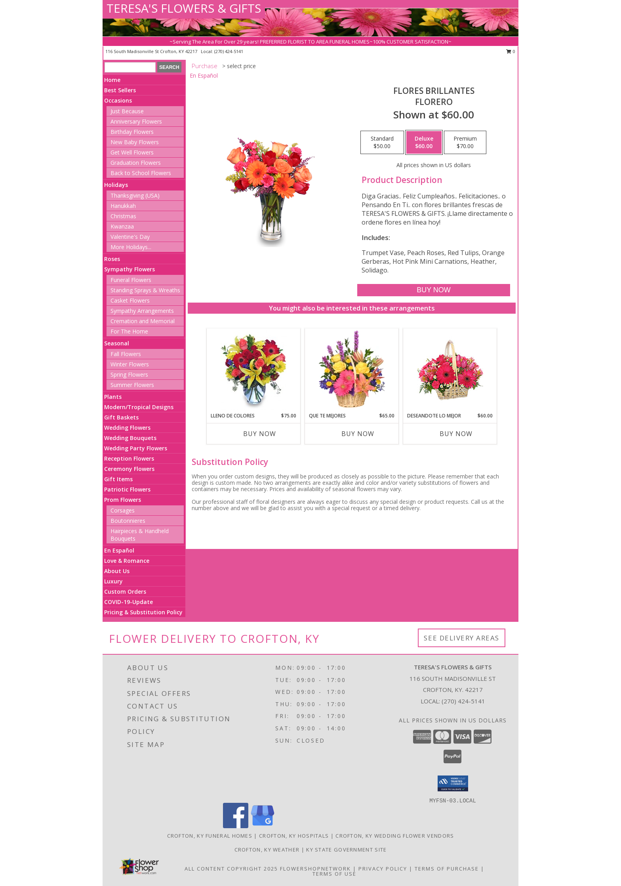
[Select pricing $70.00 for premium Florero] (465, 142)
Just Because (127, 111)
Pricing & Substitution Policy (143, 612)
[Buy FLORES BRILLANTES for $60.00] (433, 290)
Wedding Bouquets (130, 438)
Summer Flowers (132, 385)
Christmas (123, 216)
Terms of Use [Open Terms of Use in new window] (334, 873)
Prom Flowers (122, 499)
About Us (117, 571)
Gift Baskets (121, 417)
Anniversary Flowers (136, 121)
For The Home (129, 331)
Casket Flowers (130, 300)
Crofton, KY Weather (267, 849)
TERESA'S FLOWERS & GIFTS (184, 8)
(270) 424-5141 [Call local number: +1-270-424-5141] (228, 51)
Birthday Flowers (132, 131)
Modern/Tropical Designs (138, 407)
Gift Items (118, 479)
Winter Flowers (129, 364)
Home (112, 80)
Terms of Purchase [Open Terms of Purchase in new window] (447, 868)
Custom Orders (125, 591)
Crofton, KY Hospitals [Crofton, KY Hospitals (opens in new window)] (294, 835)
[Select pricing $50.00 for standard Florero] (382, 142)
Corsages (122, 510)
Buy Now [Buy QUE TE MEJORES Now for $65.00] (357, 433)
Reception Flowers (129, 458)
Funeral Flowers (130, 280)
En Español (119, 550)
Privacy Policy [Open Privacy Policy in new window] (382, 868)
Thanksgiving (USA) (135, 195)
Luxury (113, 581)
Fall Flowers (125, 354)
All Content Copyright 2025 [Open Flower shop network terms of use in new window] (231, 868)
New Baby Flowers (134, 142)
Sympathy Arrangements (142, 310)
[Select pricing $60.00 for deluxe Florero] (424, 142)
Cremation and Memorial (142, 321)
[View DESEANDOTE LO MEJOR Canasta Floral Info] (450, 370)
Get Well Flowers (132, 152)
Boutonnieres (127, 520)
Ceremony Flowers (129, 469)
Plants (113, 396)
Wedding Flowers (127, 427)
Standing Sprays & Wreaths (145, 290)
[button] (453, 783)
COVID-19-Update (128, 602)
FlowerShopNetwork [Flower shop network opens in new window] (315, 868)
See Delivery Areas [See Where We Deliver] (461, 637)
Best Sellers (120, 90)
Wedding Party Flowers (135, 448)
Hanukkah (123, 206)
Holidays (116, 185)
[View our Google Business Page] (262, 826)
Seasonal (116, 343)
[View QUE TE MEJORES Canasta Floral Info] (352, 370)
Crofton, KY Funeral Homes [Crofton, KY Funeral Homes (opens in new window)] (210, 835)
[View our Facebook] (235, 826)
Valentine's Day (130, 236)
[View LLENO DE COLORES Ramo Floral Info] (254, 370)
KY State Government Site (346, 849)
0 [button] (511, 51)
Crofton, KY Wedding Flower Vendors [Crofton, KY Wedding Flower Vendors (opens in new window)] (394, 835)
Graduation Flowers (135, 162)
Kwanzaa (122, 226)
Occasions (118, 100)
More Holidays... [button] (130, 247)
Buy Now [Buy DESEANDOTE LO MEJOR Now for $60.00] (456, 433)
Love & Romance (126, 560)
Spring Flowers (129, 374)
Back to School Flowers (140, 173)
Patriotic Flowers (127, 489)
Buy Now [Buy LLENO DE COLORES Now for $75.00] (259, 433)
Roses (112, 259)
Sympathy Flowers (129, 269)
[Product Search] (130, 67)
